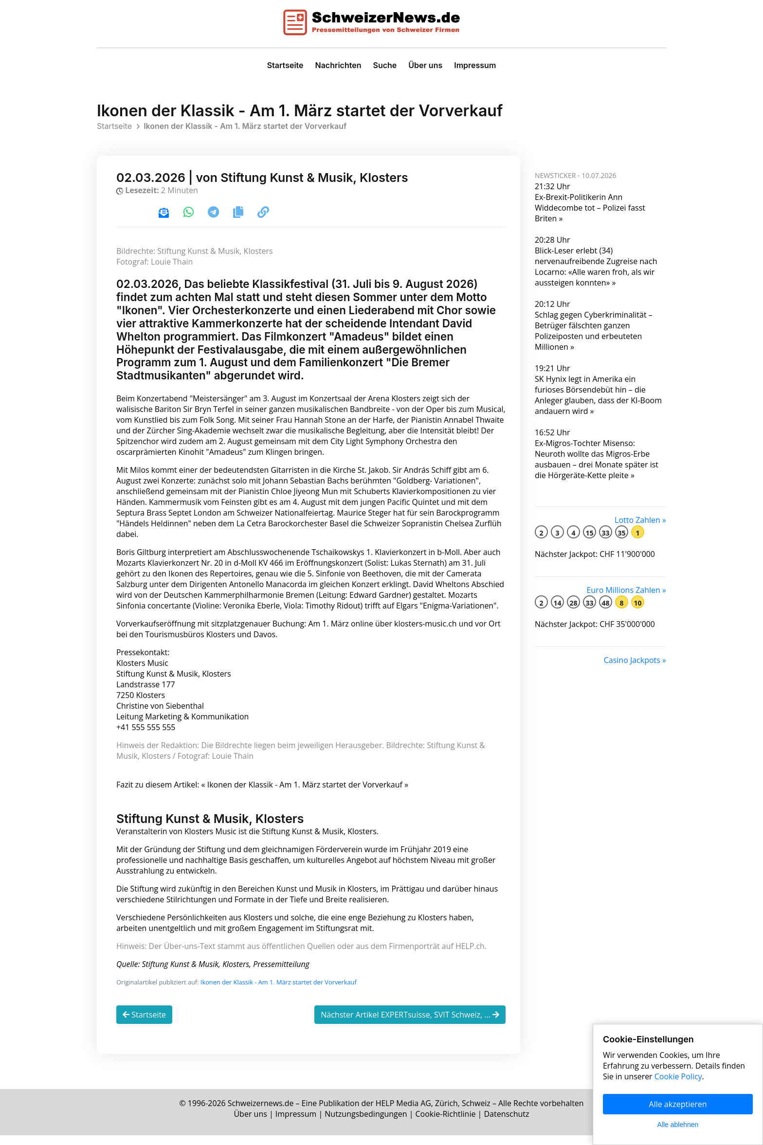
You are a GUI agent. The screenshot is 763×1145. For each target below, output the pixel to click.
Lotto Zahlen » (640, 520)
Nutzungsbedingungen (366, 1123)
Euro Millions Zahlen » (626, 590)
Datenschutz (506, 1123)
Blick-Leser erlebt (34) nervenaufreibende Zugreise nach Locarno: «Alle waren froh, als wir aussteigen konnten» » (596, 266)
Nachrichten (338, 65)
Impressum (475, 65)
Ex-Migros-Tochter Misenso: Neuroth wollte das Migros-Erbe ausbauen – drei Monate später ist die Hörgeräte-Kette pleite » (596, 459)
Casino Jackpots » (635, 660)
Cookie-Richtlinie (446, 1123)
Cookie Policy (678, 1076)
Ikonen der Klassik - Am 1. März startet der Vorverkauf (278, 993)
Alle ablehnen (678, 1124)
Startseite (285, 65)
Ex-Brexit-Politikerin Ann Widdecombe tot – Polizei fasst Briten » (590, 208)
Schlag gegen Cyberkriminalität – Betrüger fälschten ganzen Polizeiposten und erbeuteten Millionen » (594, 330)
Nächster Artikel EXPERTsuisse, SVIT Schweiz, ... (410, 1025)
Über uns (425, 65)
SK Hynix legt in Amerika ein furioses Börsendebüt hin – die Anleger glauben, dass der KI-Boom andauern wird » (598, 395)
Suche (385, 65)
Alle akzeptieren (678, 1104)
